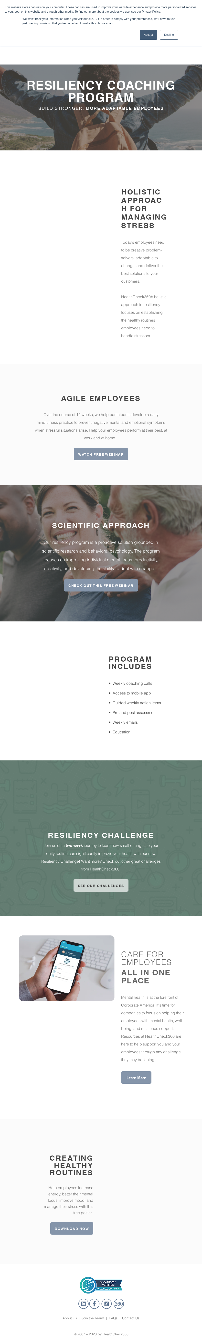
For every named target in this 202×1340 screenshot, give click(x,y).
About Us (70, 1310)
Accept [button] (148, 35)
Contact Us (130, 1310)
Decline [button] (169, 35)
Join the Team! (93, 1310)
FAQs (113, 1310)
